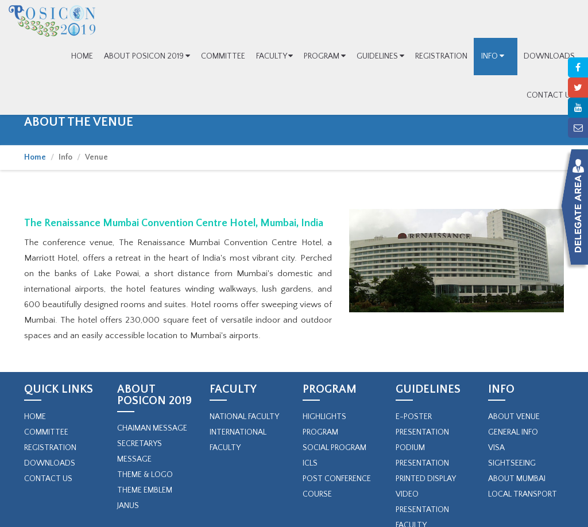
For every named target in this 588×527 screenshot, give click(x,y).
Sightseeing (512, 463)
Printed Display (426, 478)
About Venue (514, 416)
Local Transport (522, 494)
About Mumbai (517, 478)
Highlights (324, 416)
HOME (82, 56)
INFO (495, 56)
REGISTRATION (441, 56)
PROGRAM (325, 56)
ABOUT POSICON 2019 (147, 56)
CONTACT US (551, 95)
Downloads (49, 463)
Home (35, 157)
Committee (46, 432)
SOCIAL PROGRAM (334, 447)
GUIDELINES (380, 56)
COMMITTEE (223, 56)
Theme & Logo (145, 474)
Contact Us (48, 478)
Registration (50, 447)
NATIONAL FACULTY (244, 416)
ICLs (310, 463)
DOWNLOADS (549, 56)
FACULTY (274, 56)
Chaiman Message (152, 428)
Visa (496, 447)
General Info (513, 432)
